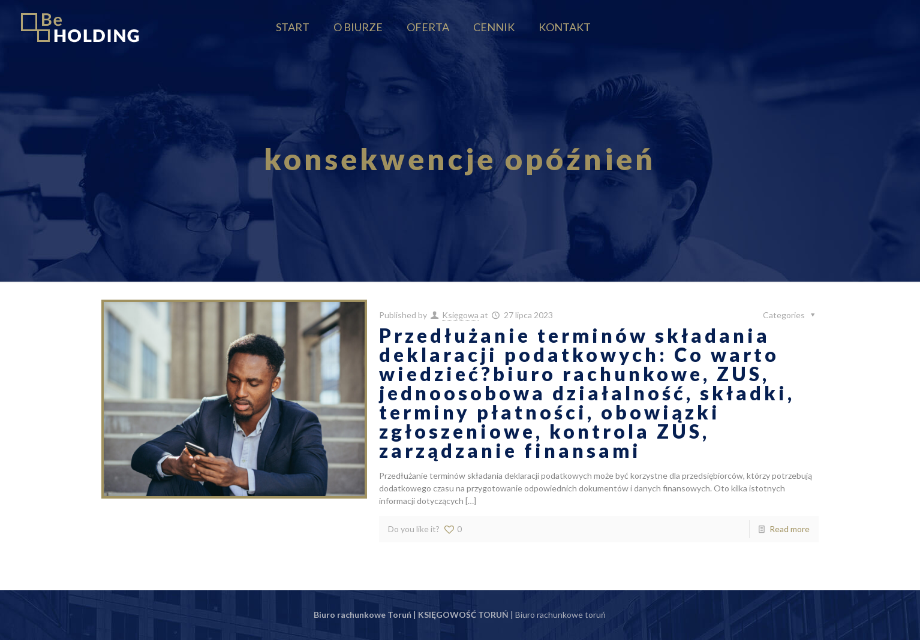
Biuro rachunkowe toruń (560, 614)
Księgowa (460, 315)
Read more (789, 529)
